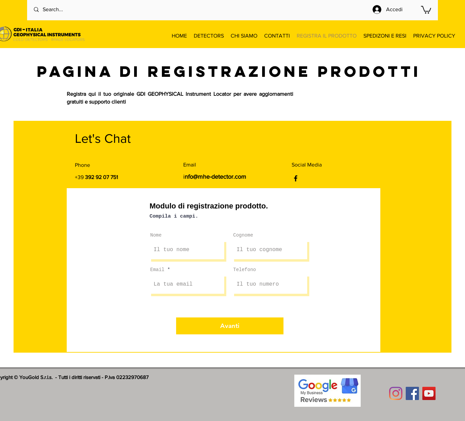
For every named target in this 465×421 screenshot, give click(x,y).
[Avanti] (229, 325)
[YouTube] (429, 393)
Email (157, 269)
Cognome (243, 235)
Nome (156, 235)
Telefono (244, 269)
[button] (426, 9)
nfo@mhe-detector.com (215, 176)
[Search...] (61, 9)
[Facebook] (296, 178)
